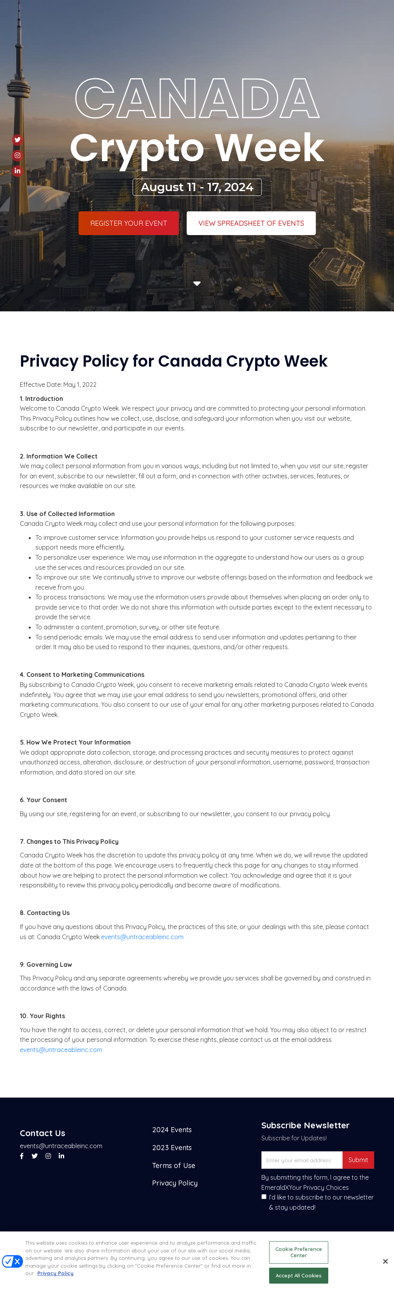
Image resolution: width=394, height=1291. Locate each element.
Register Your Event (128, 223)
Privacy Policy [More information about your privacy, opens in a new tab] (55, 1277)
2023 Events (172, 1147)
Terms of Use (173, 1165)
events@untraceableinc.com (142, 937)
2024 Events (172, 1129)
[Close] (385, 1265)
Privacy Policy (175, 1183)
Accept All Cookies (299, 1279)
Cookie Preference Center (298, 1256)
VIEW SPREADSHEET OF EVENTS (251, 223)
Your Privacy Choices (319, 1187)
